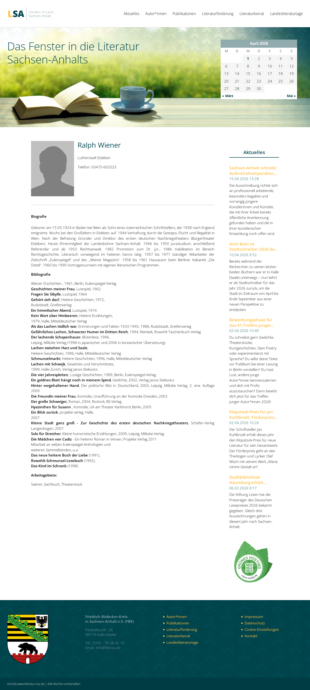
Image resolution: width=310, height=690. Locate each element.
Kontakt (251, 635)
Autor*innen (155, 14)
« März (227, 95)
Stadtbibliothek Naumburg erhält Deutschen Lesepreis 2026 (249, 480)
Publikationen (184, 14)
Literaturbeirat (252, 14)
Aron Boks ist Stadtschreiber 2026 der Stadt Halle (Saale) (252, 246)
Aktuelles (131, 14)
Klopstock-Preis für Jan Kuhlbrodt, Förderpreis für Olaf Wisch (251, 414)
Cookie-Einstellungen (262, 629)
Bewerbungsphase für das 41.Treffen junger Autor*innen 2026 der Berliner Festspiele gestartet (250, 322)
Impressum (254, 616)
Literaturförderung (217, 14)
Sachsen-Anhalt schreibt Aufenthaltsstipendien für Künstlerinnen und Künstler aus (253, 170)
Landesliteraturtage (286, 14)
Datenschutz (255, 623)
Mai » (291, 95)
